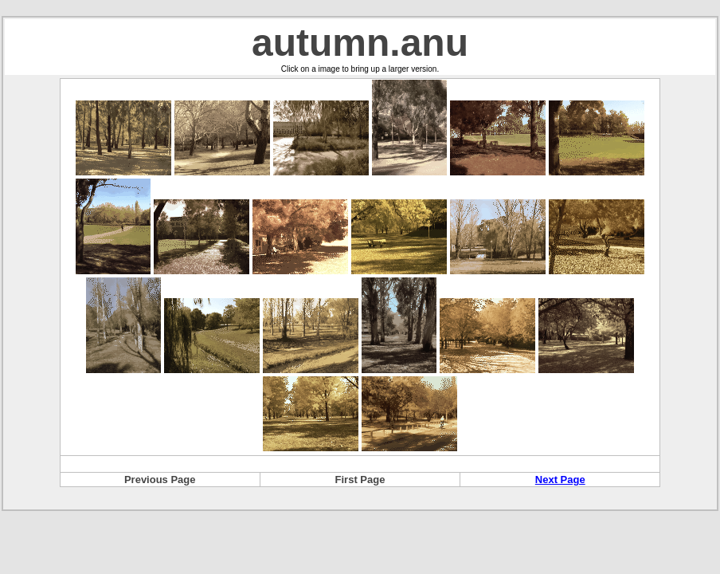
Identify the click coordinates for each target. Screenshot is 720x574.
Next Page (560, 480)
